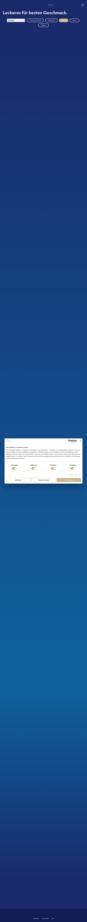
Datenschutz (45, 918)
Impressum (36, 918)
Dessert (37, 25)
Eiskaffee (49, 25)
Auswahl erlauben (43, 480)
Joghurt (69, 20)
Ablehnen (18, 480)
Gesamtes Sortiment (41, 20)
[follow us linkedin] (63, 5)
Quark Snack (56, 20)
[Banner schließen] (80, 441)
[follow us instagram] (56, 5)
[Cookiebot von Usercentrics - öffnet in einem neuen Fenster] (69, 441)
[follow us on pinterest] (67, 5)
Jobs (53, 918)
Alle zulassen (69, 480)
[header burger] (82, 5)
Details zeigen (73, 475)
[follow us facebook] (60, 5)
